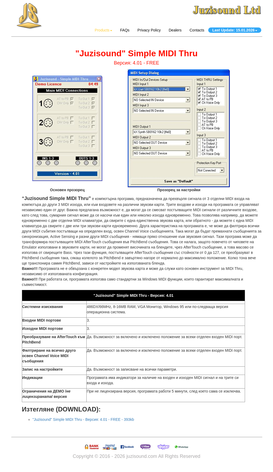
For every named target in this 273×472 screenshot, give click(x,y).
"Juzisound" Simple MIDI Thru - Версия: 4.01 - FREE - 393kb (83, 419)
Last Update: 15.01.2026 (234, 30)
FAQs (125, 30)
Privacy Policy (149, 30)
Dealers (175, 30)
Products (103, 30)
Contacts (197, 30)
